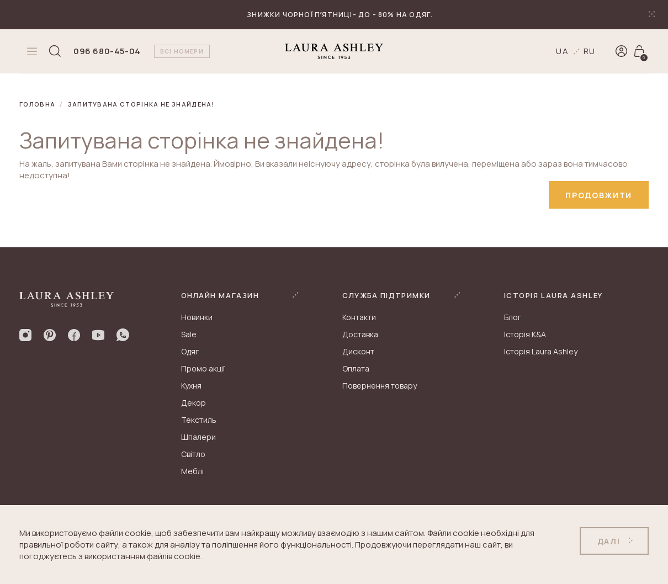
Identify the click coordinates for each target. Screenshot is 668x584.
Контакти (359, 317)
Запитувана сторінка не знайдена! (141, 104)
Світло (193, 454)
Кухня (191, 385)
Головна (37, 104)
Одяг (190, 351)
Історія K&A (525, 334)
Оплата (355, 368)
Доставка (360, 334)
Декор (193, 402)
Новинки (197, 317)
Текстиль (198, 420)
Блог (512, 317)
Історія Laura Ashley (540, 351)
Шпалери (198, 437)
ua (562, 51)
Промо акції (203, 368)
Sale (189, 334)
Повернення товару (379, 385)
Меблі (192, 471)
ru (590, 51)
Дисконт (358, 351)
